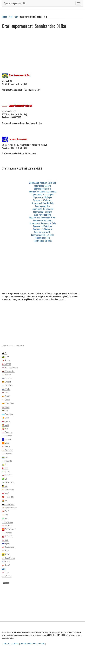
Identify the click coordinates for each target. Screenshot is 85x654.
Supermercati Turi (42, 237)
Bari (16, 16)
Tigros (6, 554)
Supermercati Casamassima (42, 208)
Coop (5, 407)
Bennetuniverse (10, 367)
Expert (6, 443)
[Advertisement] (42, 52)
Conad (6, 400)
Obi (5, 515)
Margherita (8, 490)
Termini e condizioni (28, 643)
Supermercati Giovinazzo (42, 229)
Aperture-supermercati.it (15, 3)
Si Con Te (7, 536)
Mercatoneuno (9, 508)
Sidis (5, 540)
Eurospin (7, 439)
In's (5, 464)
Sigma (6, 543)
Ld (4, 479)
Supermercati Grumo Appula (42, 194)
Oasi (5, 511)
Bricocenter (8, 371)
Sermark (7, 533)
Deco (5, 418)
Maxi (5, 493)
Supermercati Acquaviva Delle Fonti (42, 182)
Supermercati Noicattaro (42, 220)
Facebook (41, 643)
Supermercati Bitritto (42, 188)
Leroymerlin (8, 482)
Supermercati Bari (42, 206)
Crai (5, 410)
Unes (5, 572)
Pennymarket (9, 529)
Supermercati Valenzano (42, 200)
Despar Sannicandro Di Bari (20, 105)
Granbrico (7, 450)
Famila (6, 446)
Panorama (7, 522)
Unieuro (6, 576)
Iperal (6, 472)
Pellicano (7, 525)
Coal (5, 392)
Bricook (6, 382)
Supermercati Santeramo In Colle (43, 223)
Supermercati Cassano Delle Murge (42, 191)
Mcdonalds (8, 497)
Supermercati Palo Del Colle (43, 203)
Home (4, 16)
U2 (4, 569)
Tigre (5, 551)
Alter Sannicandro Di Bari (19, 75)
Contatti (6, 643)
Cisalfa (6, 389)
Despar (6, 421)
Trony (6, 561)
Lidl (5, 486)
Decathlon (7, 414)
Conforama (8, 403)
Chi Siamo (15, 643)
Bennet (6, 364)
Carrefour (7, 385)
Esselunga (7, 432)
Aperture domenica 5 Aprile (13, 345)
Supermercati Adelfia (42, 185)
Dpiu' (5, 425)
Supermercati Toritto (42, 232)
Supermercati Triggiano (42, 211)
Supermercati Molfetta (43, 240)
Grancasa (7, 454)
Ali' (4, 353)
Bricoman (7, 378)
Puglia (11, 16)
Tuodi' (6, 565)
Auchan (6, 360)
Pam (5, 518)
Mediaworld (8, 504)
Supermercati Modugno (42, 197)
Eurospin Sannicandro (18, 139)
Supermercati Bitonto (42, 214)
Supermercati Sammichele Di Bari (42, 217)
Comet (6, 396)
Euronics (7, 436)
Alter (5, 357)
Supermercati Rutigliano (42, 226)
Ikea (5, 457)
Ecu (5, 428)
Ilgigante (7, 461)
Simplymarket (9, 547)
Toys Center (8, 558)
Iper (5, 468)
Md (4, 500)
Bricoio (6, 374)
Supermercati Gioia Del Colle (42, 234)
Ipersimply (7, 475)
